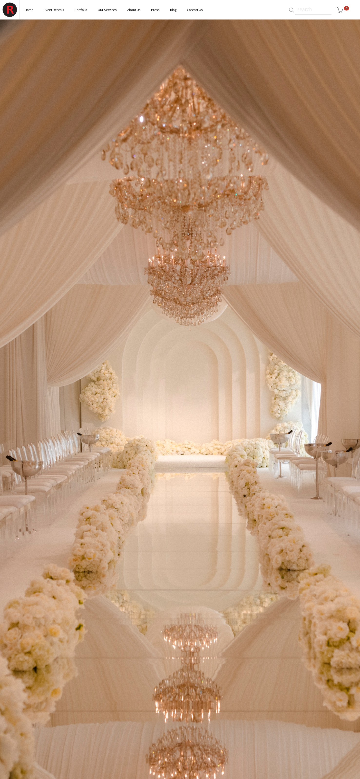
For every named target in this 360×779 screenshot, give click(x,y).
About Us (134, 10)
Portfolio (81, 10)
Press (155, 10)
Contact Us (195, 10)
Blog (173, 10)
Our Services (107, 10)
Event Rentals (54, 10)
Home (29, 10)
